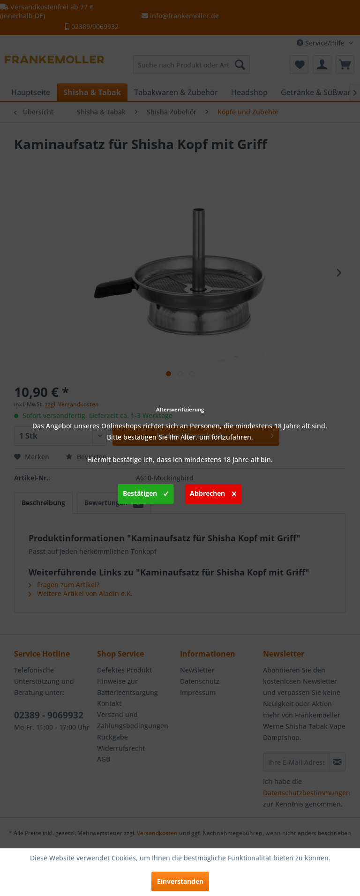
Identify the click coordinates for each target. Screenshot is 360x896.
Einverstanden (180, 881)
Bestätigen (145, 492)
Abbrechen (213, 492)
